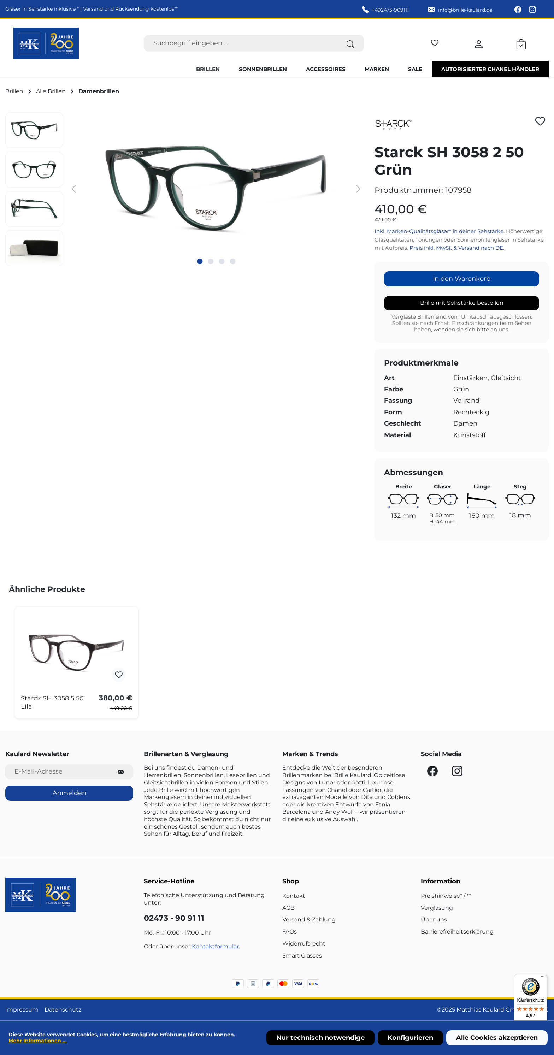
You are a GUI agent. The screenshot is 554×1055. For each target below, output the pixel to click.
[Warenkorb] (521, 43)
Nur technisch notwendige (320, 1038)
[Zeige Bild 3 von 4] (221, 261)
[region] (184, 189)
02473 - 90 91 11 (174, 918)
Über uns (434, 919)
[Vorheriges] (74, 188)
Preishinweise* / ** (446, 896)
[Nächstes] (358, 188)
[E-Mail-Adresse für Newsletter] (56, 771)
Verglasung (437, 908)
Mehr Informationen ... (37, 1040)
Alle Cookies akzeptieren (497, 1038)
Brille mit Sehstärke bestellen (461, 303)
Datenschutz (63, 1009)
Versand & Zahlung (309, 919)
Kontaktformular (215, 946)
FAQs (289, 931)
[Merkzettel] (435, 42)
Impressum (21, 1009)
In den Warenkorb (461, 279)
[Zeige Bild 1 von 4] (199, 261)
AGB (288, 908)
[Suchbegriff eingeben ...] (240, 43)
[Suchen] (350, 43)
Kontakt (293, 896)
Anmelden (69, 793)
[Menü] (542, 978)
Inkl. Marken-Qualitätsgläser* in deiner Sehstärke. (440, 231)
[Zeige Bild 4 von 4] (232, 261)
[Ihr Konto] (479, 43)
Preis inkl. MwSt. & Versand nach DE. (456, 247)
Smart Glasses (302, 955)
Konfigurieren (410, 1038)
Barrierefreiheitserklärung (457, 931)
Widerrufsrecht (303, 943)
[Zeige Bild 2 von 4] (210, 261)
